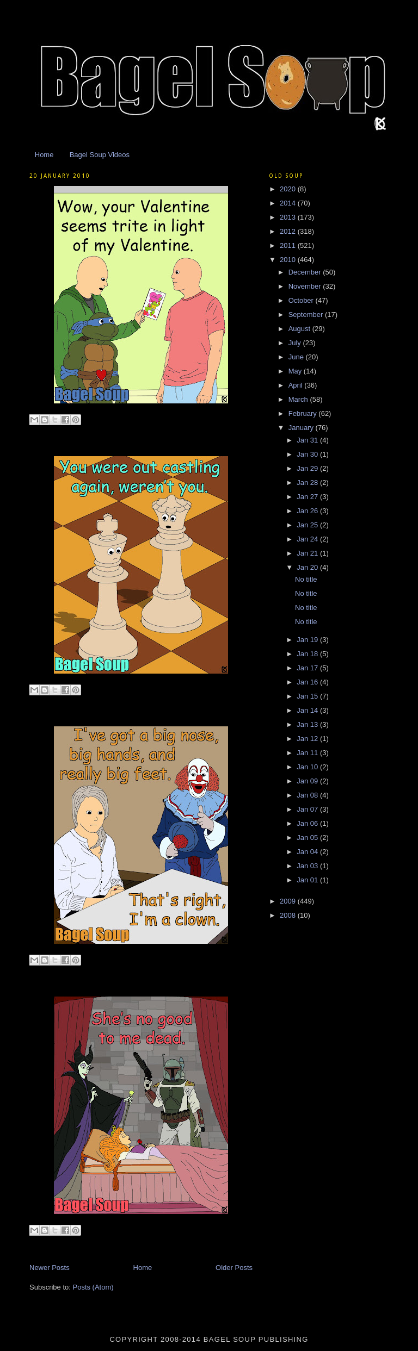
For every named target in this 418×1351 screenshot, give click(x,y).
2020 (289, 189)
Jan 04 (308, 852)
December (305, 272)
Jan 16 (308, 682)
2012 (289, 231)
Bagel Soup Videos (100, 155)
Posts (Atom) (93, 1287)
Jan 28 (308, 482)
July (295, 343)
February (303, 413)
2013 (289, 217)
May (296, 371)
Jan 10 (308, 767)
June (297, 357)
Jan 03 (308, 866)
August (300, 329)
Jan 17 (308, 668)
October (302, 300)
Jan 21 (308, 553)
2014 (289, 203)
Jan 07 (308, 809)
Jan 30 (308, 454)
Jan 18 (308, 654)
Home (44, 155)
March (299, 399)
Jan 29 (308, 468)
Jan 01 (308, 880)
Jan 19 (308, 640)
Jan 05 (308, 837)
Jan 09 (308, 781)
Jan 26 (308, 511)
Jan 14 (308, 710)
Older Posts (234, 1267)
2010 (289, 260)
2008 (289, 915)
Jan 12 (308, 738)
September (306, 314)
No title (306, 579)
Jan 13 (308, 724)
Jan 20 (308, 567)
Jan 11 (308, 753)
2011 (289, 245)
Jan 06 (308, 823)
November (305, 286)
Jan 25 (308, 525)
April (296, 385)
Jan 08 (308, 795)
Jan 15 (308, 696)
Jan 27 (308, 497)
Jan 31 (308, 440)
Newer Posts (49, 1267)
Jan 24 (308, 539)
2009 (289, 901)
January (302, 428)
